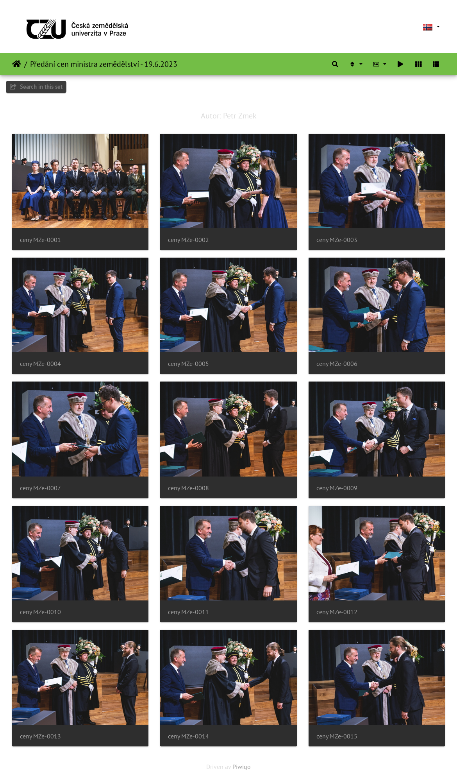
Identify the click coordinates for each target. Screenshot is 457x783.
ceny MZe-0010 (40, 612)
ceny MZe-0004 (40, 363)
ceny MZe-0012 (336, 612)
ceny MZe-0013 (40, 736)
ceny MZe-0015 (336, 736)
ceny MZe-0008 (188, 488)
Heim (16, 64)
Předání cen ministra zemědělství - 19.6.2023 (103, 64)
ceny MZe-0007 (40, 488)
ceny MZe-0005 (188, 363)
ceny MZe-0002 (188, 240)
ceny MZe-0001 (40, 240)
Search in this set (36, 86)
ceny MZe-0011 (188, 612)
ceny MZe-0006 (336, 363)
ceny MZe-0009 (336, 488)
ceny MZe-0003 (336, 240)
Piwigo (241, 766)
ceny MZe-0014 (188, 736)
